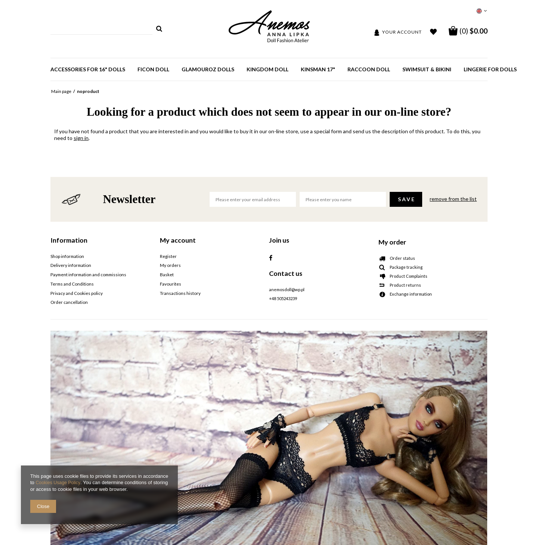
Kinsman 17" (318, 69)
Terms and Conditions (71, 283)
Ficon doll (153, 69)
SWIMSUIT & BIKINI (426, 69)
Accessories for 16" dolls (87, 69)
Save (406, 199)
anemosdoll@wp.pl (286, 289)
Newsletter (129, 199)
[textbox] (101, 29)
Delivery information (70, 265)
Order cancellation (68, 301)
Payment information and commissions (87, 274)
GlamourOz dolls (208, 69)
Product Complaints (408, 276)
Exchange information (411, 294)
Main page (61, 91)
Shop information (66, 256)
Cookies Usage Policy (58, 483)
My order (392, 242)
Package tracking (406, 267)
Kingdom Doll (267, 69)
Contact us (285, 273)
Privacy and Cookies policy (75, 292)
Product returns (405, 285)
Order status (402, 258)
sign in (81, 138)
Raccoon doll (368, 69)
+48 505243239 (283, 298)
